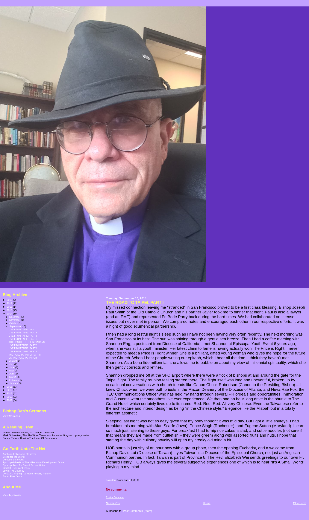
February (14, 380)
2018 (10, 299)
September (15, 326)
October (14, 323)
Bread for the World (13, 456)
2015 (10, 310)
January (14, 383)
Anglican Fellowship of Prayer (19, 454)
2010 (10, 396)
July (11, 364)
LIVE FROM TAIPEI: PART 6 (23, 332)
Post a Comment (115, 497)
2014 (10, 313)
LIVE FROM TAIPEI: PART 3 (23, 345)
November (15, 320)
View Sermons (11, 416)
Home (207, 503)
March (13, 377)
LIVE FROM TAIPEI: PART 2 (23, 348)
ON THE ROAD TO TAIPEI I (23, 357)
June (12, 367)
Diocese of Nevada (13, 459)
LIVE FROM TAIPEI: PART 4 (23, 339)
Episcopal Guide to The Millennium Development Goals (33, 462)
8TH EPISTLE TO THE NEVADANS (27, 342)
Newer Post (113, 503)
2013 (10, 386)
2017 (10, 303)
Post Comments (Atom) (137, 510)
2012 (10, 389)
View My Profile (12, 495)
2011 (10, 393)
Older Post (299, 503)
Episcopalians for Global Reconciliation (24, 465)
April (12, 373)
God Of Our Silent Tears (16, 467)
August (13, 361)
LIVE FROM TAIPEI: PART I (23, 351)
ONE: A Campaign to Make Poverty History (27, 473)
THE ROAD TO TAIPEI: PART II (25, 354)
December (15, 317)
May (12, 370)
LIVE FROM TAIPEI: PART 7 (23, 329)
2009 (10, 400)
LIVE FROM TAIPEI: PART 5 (23, 335)
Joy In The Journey (13, 470)
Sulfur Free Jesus (13, 476)
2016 (10, 306)
